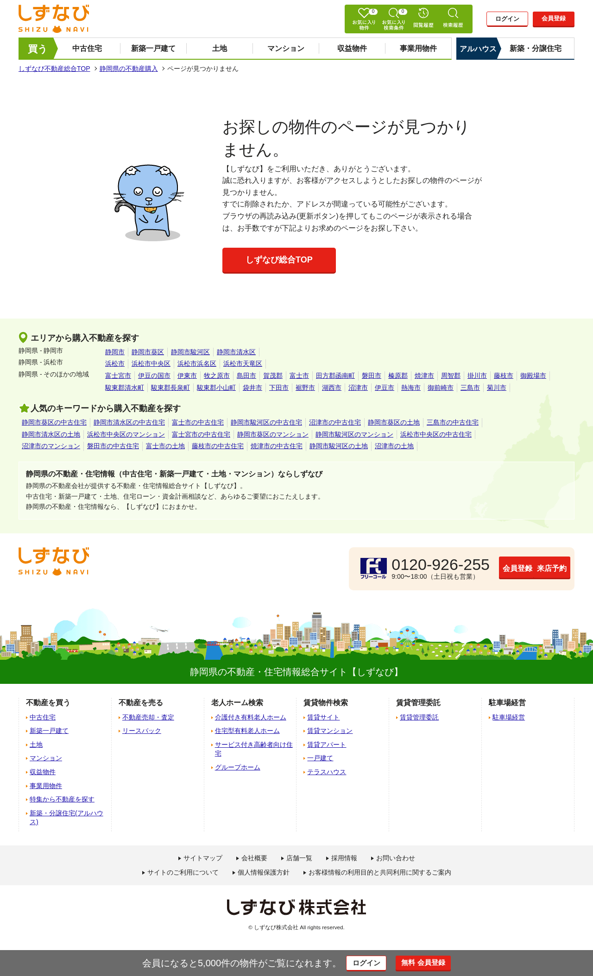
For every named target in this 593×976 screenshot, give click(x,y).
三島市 (470, 387)
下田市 (279, 387)
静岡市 (115, 352)
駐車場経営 (508, 717)
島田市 (246, 375)
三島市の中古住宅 (453, 422)
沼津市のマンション (51, 446)
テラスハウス (326, 772)
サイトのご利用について (183, 872)
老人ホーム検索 (237, 703)
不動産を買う (48, 703)
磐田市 (371, 375)
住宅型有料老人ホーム (247, 730)
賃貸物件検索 (325, 703)
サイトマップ (202, 858)
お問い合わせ (395, 858)
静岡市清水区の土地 (51, 434)
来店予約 (526, 568)
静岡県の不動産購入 (129, 68)
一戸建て (320, 758)
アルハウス (478, 49)
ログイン (507, 19)
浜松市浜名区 (196, 363)
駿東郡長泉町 (170, 387)
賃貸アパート (326, 744)
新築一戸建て (153, 48)
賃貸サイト (323, 717)
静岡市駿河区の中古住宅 (266, 422)
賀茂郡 (273, 375)
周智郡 (451, 375)
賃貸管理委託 (419, 717)
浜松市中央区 (151, 363)
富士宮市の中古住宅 (201, 434)
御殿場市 (533, 375)
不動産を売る (141, 703)
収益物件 (352, 48)
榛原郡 (398, 375)
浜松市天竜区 (242, 363)
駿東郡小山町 (216, 387)
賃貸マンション (330, 730)
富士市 (299, 375)
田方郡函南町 (335, 375)
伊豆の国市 (154, 375)
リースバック (141, 730)
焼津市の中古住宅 (277, 446)
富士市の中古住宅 (198, 422)
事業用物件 (418, 48)
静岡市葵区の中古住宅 (54, 422)
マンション (285, 48)
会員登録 (554, 19)
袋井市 (252, 387)
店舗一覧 (299, 858)
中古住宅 (87, 48)
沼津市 (358, 387)
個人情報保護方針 (264, 872)
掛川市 (477, 375)
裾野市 (305, 387)
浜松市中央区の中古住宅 (436, 434)
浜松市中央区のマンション (126, 434)
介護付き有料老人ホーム (250, 717)
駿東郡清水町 (124, 387)
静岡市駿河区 (190, 352)
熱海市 (411, 387)
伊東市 (187, 375)
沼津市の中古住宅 (335, 422)
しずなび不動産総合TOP (54, 68)
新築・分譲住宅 (535, 48)
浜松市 (115, 363)
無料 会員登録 (432, 962)
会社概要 (254, 858)
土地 (219, 48)
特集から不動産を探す (62, 799)
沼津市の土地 (394, 446)
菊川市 (496, 387)
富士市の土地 (165, 446)
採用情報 (344, 858)
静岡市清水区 (236, 352)
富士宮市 (118, 375)
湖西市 (331, 387)
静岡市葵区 (148, 352)
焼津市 (424, 375)
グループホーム (237, 767)
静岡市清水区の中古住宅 (129, 422)
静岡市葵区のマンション (273, 434)
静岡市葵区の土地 (394, 422)
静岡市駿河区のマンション (354, 434)
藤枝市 (503, 375)
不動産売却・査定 (148, 717)
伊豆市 (384, 387)
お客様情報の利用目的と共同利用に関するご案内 (380, 872)
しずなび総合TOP (279, 259)
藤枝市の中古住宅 (218, 446)
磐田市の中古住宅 (113, 446)
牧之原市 (217, 375)
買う (38, 49)
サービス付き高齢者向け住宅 (254, 749)
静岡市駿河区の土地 (338, 446)
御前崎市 (441, 387)
